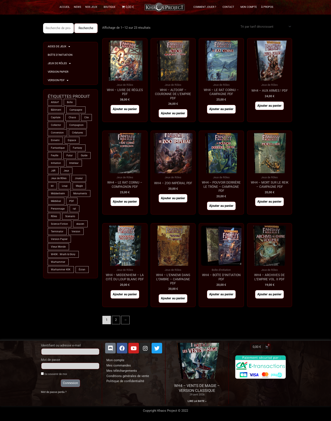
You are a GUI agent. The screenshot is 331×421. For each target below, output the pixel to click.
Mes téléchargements (121, 371)
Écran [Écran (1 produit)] (82, 269)
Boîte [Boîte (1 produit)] (70, 102)
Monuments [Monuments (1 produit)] (80, 193)
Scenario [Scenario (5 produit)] (70, 216)
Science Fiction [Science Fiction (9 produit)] (59, 223)
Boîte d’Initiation (60, 54)
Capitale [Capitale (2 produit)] (55, 117)
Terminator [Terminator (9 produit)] (57, 231)
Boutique (109, 6)
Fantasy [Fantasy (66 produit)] (77, 147)
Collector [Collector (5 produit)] (56, 125)
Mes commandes (118, 365)
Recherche (86, 28)
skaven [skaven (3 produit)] (80, 223)
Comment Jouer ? (205, 7)
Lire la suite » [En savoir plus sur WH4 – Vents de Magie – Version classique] (197, 401)
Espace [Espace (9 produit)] (72, 140)
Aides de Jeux (59, 46)
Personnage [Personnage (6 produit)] (58, 208)
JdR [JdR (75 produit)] (53, 170)
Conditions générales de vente (127, 376)
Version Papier (58, 71)
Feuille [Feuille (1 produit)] (54, 155)
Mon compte (115, 360)
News (77, 6)
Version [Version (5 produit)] (76, 231)
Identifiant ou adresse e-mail (61, 345)
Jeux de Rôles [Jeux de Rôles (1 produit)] (58, 178)
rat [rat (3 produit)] (74, 208)
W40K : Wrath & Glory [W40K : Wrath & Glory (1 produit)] (63, 254)
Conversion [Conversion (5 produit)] (57, 132)
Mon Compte (248, 6)
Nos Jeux (92, 7)
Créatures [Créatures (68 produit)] (77, 132)
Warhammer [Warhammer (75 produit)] (58, 261)
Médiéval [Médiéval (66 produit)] (56, 201)
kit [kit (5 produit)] (52, 185)
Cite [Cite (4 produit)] (86, 117)
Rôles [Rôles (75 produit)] (54, 216)
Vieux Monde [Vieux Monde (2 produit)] (58, 246)
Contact (229, 7)
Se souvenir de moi (54, 374)
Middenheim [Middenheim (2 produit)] (58, 193)
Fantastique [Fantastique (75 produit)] (58, 147)
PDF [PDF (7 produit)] (71, 201)
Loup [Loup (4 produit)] (65, 185)
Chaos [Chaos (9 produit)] (72, 117)
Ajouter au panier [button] (125, 109)
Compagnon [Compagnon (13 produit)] (76, 125)
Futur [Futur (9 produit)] (69, 155)
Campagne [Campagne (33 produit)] (75, 109)
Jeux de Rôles (59, 63)
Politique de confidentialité (125, 381)
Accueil (65, 6)
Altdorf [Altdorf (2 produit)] (55, 102)
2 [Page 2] (116, 320)
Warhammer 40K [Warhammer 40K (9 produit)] (61, 269)
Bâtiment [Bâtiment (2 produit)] (56, 109)
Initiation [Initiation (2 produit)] (56, 163)
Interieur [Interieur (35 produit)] (74, 163)
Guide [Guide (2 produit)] (84, 155)
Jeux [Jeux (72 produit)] (66, 170)
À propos (267, 6)
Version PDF (58, 80)
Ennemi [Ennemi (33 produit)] (55, 140)
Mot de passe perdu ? (53, 392)
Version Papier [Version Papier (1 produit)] (59, 239)
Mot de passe (50, 360)
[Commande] (265, 26)
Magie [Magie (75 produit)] (79, 185)
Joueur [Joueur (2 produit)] (79, 178)
